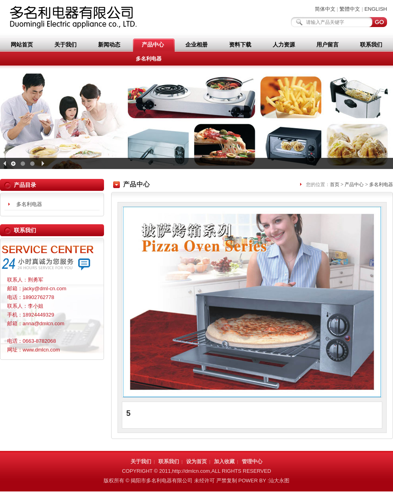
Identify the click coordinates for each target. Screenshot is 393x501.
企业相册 (196, 44)
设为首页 (196, 461)
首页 (334, 184)
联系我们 (371, 44)
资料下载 (240, 44)
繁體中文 (349, 9)
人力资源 (284, 44)
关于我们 (65, 44)
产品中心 (153, 44)
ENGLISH (375, 9)
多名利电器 (149, 59)
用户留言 (327, 44)
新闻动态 (109, 44)
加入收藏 (224, 461)
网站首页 (22, 44)
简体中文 (325, 9)
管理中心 (252, 461)
